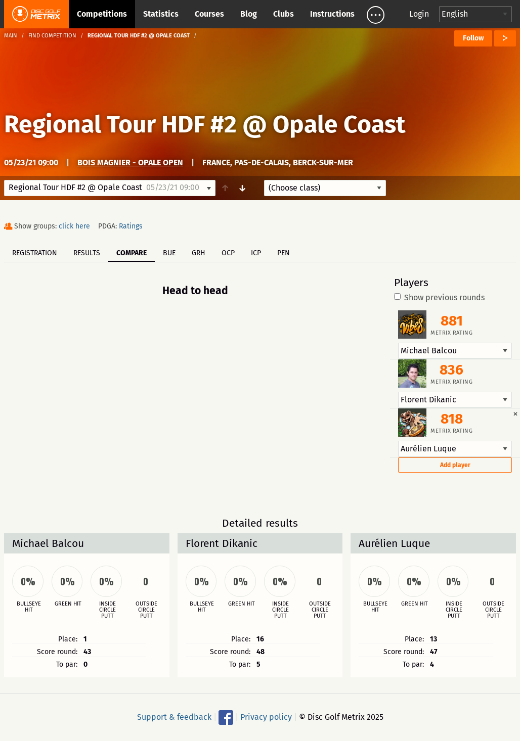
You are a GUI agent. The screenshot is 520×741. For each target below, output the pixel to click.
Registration (34, 253)
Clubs (283, 14)
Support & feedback (174, 716)
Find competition (52, 35)
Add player (455, 465)
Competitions (102, 14)
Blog (248, 14)
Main (10, 35)
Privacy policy (266, 716)
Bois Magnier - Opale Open (130, 162)
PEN (283, 253)
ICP (256, 253)
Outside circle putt (146, 610)
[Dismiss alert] (515, 413)
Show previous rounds (439, 297)
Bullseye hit (29, 607)
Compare (131, 253)
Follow (473, 38)
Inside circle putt (107, 610)
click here (74, 226)
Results (86, 253)
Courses (209, 14)
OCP (228, 253)
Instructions (332, 14)
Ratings (131, 226)
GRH (198, 253)
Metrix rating (451, 333)
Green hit (68, 604)
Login (419, 14)
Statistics (161, 14)
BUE (169, 253)
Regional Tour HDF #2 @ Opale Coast (205, 124)
